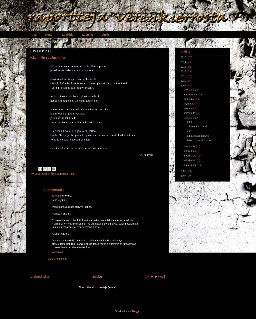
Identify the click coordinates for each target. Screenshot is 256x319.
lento (189, 121)
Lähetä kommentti (57, 258)
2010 (184, 80)
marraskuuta (190, 94)
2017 (184, 57)
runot (72, 174)
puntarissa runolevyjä (198, 135)
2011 (184, 76)
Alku (34, 34)
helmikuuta (189, 160)
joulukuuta (189, 89)
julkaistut (63, 174)
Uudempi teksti (39, 276)
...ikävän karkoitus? (197, 126)
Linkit (105, 34)
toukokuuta (189, 146)
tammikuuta (189, 165)
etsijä (54, 174)
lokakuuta (188, 99)
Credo (45, 174)
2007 (184, 175)
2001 (38, 174)
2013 (184, 66)
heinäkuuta (189, 113)
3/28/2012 (57, 251)
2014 (184, 62)
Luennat (87, 34)
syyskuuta (189, 103)
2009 (184, 85)
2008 (184, 171)
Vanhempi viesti (155, 276)
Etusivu (97, 276)
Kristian (57, 195)
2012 (184, 71)
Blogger (136, 311)
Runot (49, 34)
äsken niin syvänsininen (199, 140)
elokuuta (188, 108)
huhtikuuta (189, 151)
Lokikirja (68, 34)
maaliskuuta (190, 155)
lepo (189, 131)
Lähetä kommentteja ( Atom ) (100, 287)
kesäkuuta (189, 117)
